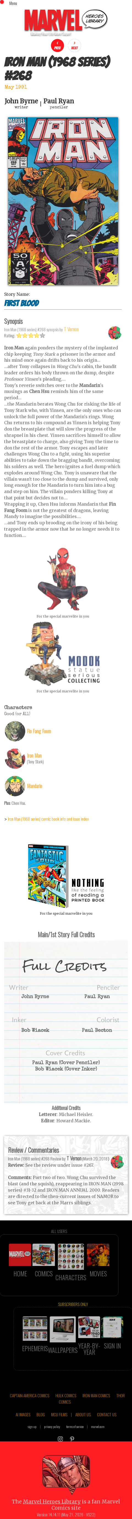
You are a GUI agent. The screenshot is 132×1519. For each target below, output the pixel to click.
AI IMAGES (23, 1432)
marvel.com (98, 1444)
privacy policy (52, 1444)
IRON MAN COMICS (96, 1413)
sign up (32, 1444)
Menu (13, 3)
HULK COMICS (66, 1413)
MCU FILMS (59, 1432)
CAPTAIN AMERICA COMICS (29, 1413)
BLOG (41, 1432)
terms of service (75, 1444)
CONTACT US (106, 1432)
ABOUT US (83, 1432)
